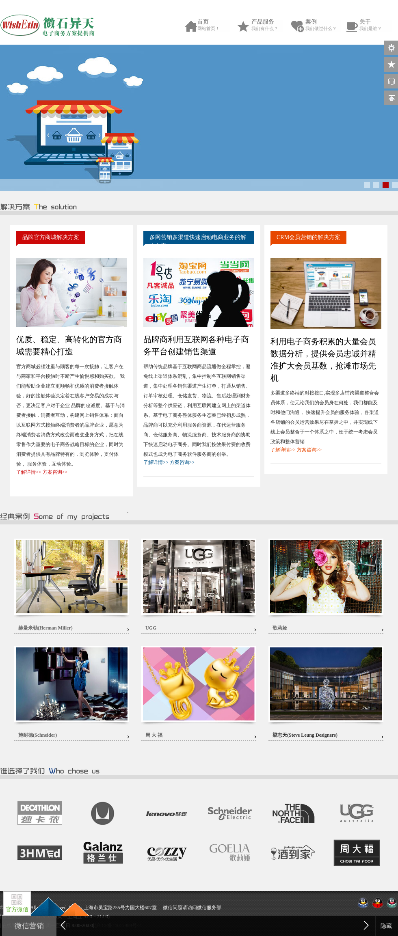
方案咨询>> (55, 472)
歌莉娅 (280, 628)
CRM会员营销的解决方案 (308, 237)
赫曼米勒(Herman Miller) (45, 628)
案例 (323, 25)
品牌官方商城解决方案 (50, 237)
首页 (215, 25)
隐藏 (386, 926)
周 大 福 (153, 735)
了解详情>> (28, 472)
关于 (377, 25)
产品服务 (269, 25)
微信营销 (29, 926)
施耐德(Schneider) (37, 735)
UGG (150, 628)
